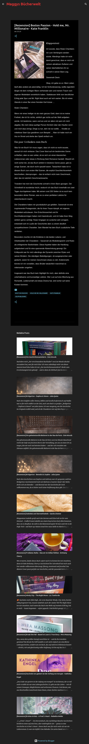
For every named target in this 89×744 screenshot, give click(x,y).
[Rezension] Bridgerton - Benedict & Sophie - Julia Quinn (38, 474)
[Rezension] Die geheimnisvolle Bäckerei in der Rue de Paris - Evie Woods (44, 435)
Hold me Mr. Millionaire (39, 293)
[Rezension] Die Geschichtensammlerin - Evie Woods (36, 357)
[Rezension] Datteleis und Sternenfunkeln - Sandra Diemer (39, 514)
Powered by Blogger (44, 741)
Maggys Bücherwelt (23, 4)
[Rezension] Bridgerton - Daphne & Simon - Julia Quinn (37, 396)
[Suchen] (44, 4)
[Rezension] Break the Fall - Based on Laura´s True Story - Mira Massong (44, 635)
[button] (15, 36)
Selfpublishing (20, 296)
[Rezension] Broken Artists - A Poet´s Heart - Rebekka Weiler (40, 716)
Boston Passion (21, 293)
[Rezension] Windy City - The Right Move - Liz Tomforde (38, 595)
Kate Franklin (55, 293)
